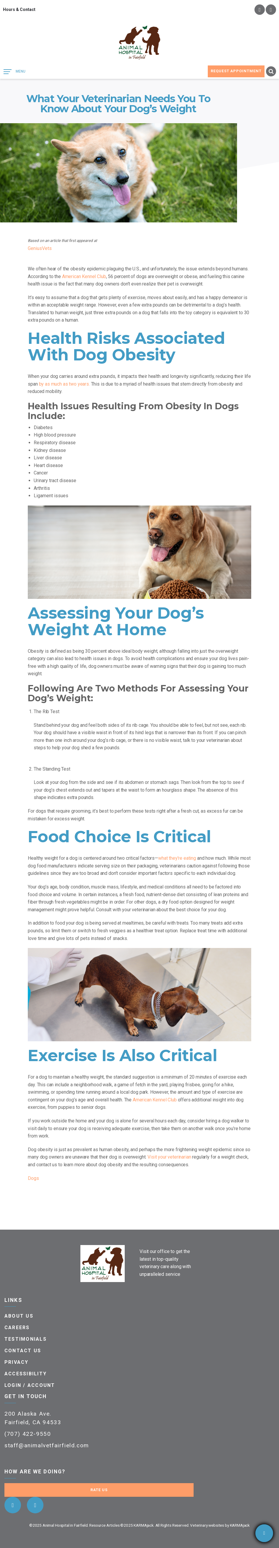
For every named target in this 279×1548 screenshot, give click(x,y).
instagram (271, 9)
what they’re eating (177, 858)
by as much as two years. (64, 384)
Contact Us (22, 1350)
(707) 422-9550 (27, 1433)
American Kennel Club (84, 276)
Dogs (33, 1178)
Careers (17, 1327)
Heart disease (48, 465)
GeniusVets (40, 248)
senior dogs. (93, 1107)
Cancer (41, 473)
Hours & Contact (19, 9)
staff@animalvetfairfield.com (46, 1445)
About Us (18, 1316)
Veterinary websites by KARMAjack (220, 1525)
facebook (260, 9)
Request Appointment (236, 71)
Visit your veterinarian (169, 1157)
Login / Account (29, 1385)
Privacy (16, 1362)
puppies (66, 1107)
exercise (227, 1077)
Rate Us (99, 1490)
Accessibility (25, 1374)
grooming (80, 811)
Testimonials (25, 1339)
